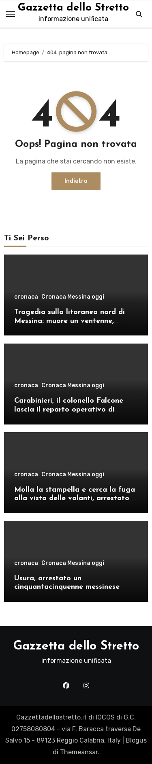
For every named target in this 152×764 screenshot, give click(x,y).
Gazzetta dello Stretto (73, 7)
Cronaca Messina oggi (72, 297)
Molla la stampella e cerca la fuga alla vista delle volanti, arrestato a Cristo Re (75, 498)
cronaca (26, 297)
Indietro (76, 181)
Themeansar (79, 752)
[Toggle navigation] (10, 14)
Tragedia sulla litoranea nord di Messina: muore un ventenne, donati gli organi (69, 320)
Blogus (136, 740)
